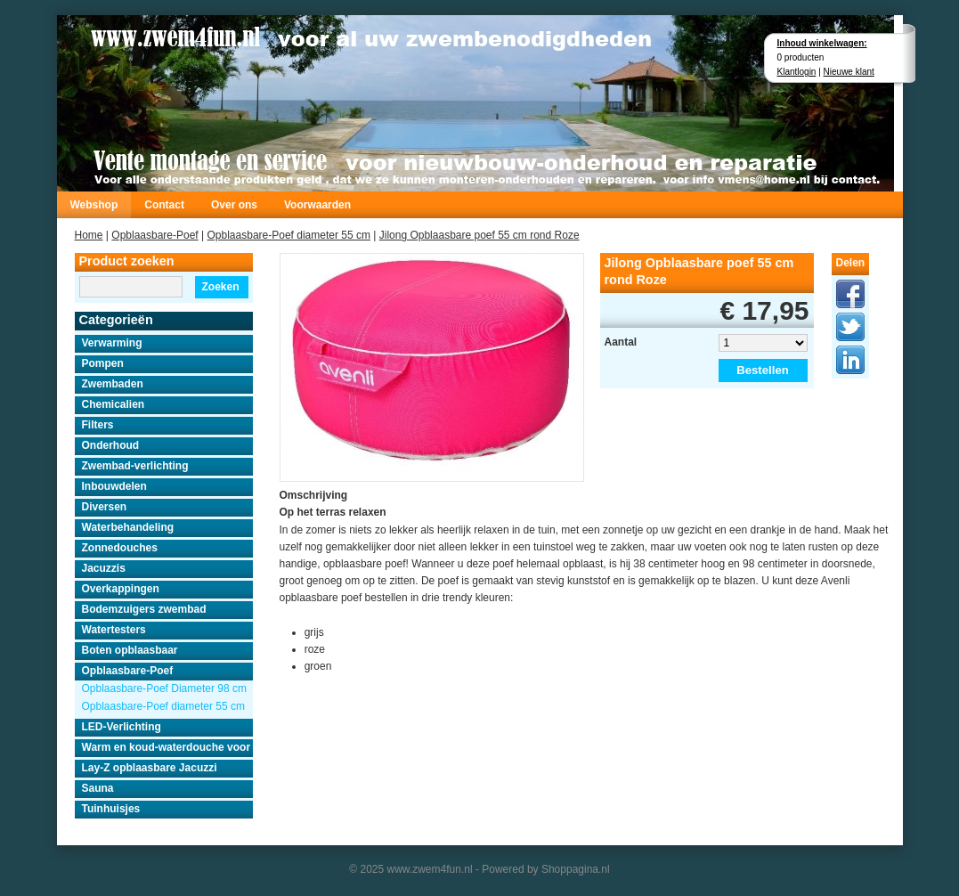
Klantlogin (797, 72)
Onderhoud (111, 445)
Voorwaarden (317, 205)
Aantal (621, 342)
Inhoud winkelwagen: (822, 43)
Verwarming (112, 343)
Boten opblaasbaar (130, 650)
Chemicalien (113, 404)
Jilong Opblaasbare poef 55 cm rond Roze (479, 235)
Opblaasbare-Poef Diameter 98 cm (164, 688)
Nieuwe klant (849, 72)
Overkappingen (120, 588)
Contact (164, 205)
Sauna (98, 788)
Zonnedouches (120, 548)
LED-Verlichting (121, 727)
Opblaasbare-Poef (154, 235)
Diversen (104, 507)
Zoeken (220, 287)
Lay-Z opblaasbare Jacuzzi (149, 768)
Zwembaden (112, 384)
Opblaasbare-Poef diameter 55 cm (288, 235)
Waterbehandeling (128, 527)
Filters (98, 425)
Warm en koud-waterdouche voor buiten (167, 747)
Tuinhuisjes (111, 808)
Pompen (103, 363)
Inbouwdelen (114, 486)
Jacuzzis (104, 568)
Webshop (94, 205)
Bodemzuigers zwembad (144, 609)
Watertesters (114, 629)
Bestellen (762, 370)
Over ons (234, 205)
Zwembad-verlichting (135, 466)
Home (89, 235)
